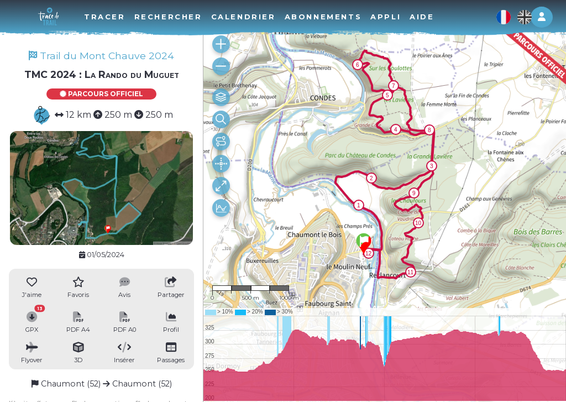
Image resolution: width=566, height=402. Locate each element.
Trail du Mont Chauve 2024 (101, 55)
